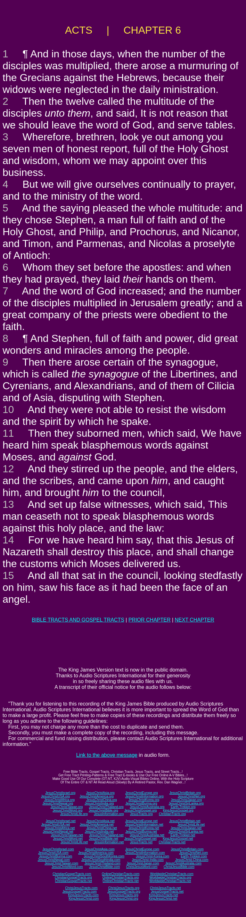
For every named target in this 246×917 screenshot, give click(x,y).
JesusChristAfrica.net (60, 828)
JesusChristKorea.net (143, 828)
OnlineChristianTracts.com (120, 874)
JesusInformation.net (109, 842)
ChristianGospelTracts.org (73, 877)
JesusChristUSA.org (55, 796)
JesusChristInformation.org (144, 796)
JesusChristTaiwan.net (67, 835)
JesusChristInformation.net (144, 824)
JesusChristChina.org (101, 800)
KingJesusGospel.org (178, 810)
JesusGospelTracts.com (79, 891)
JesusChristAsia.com (99, 849)
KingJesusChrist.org (124, 898)
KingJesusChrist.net (163, 898)
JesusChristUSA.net (55, 824)
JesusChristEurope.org (141, 793)
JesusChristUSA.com (53, 853)
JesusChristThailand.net (106, 835)
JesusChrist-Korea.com (152, 856)
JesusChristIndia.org (99, 803)
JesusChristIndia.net (99, 831)
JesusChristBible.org (103, 810)
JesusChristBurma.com (55, 856)
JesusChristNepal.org (57, 803)
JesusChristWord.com (67, 867)
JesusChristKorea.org (143, 800)
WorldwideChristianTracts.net (170, 881)
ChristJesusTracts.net (165, 888)
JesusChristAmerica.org (97, 796)
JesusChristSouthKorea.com (104, 856)
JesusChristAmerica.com (96, 853)
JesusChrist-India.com (148, 860)
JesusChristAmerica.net (97, 824)
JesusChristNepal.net (58, 831)
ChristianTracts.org (172, 814)
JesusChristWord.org (67, 810)
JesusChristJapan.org (186, 800)
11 (8, 433)
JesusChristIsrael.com (58, 849)
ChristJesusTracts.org (123, 888)
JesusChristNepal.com (54, 860)
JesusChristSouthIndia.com (100, 860)
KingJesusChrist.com (84, 898)
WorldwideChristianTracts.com (171, 874)
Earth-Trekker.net (182, 835)
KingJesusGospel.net (178, 838)
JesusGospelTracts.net (167, 891)
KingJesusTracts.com (83, 895)
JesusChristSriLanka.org (186, 803)
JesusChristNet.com (193, 853)
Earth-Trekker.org (183, 807)
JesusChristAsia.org (100, 793)
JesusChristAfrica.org (59, 800)
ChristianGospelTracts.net (73, 881)
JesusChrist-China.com (191, 860)
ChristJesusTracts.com (81, 888)
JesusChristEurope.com (142, 849)
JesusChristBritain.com (187, 849)
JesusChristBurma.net (141, 831)
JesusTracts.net (141, 842)
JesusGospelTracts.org (123, 891)
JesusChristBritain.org (185, 793)
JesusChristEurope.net (141, 821)
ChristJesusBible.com (179, 867)
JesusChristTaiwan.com (61, 863)
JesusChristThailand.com (102, 863)
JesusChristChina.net (101, 828)
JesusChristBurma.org (141, 803)
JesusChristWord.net (68, 838)
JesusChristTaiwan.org (67, 807)
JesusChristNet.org (191, 796)
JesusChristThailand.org (106, 807)
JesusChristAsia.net (100, 821)
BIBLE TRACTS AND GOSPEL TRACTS (78, 620)
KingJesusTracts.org (123, 895)
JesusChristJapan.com (143, 863)
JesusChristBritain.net (184, 821)
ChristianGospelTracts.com (72, 874)
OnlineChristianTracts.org (120, 877)
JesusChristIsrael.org (60, 793)
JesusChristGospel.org (140, 810)
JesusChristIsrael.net (60, 821)
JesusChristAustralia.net (147, 835)
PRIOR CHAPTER (149, 620)
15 (8, 575)
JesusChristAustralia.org (147, 807)
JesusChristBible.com (104, 867)
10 (8, 409)
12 (8, 469)
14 (8, 540)
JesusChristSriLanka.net (185, 831)
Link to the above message (106, 755)
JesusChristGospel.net (140, 838)
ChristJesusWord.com (142, 867)
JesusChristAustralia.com (183, 863)
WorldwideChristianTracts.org (170, 877)
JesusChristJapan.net (186, 828)
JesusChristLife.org (74, 814)
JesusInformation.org (109, 814)
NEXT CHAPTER (194, 620)
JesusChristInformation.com (145, 853)
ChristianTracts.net (172, 842)
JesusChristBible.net (103, 838)
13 (8, 504)
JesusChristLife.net (191, 824)
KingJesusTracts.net (163, 895)
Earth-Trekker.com (194, 856)
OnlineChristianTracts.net (120, 881)
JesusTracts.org (141, 814)
